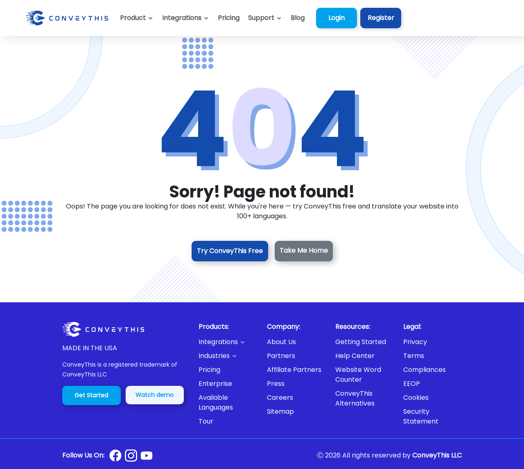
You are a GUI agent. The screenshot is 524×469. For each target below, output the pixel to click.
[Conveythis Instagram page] (131, 455)
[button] (265, 18)
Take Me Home (304, 250)
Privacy (415, 342)
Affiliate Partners (294, 369)
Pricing (209, 369)
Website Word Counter (358, 374)
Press (276, 383)
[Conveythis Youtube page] (146, 455)
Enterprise (215, 383)
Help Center (355, 355)
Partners (281, 355)
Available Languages (216, 402)
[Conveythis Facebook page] (115, 455)
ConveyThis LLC (437, 455)
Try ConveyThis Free (230, 251)
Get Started (91, 395)
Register (381, 18)
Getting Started (360, 342)
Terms (413, 355)
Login (336, 18)
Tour (206, 421)
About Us (281, 342)
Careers (280, 397)
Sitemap (280, 411)
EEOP (411, 383)
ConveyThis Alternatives (355, 398)
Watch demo (155, 395)
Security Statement (420, 416)
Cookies (416, 397)
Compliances (424, 369)
